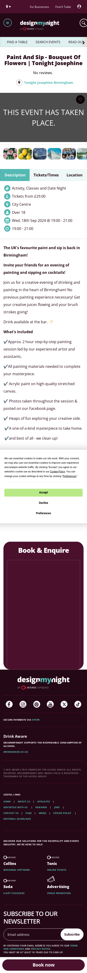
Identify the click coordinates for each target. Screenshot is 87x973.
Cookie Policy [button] (57, 471)
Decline (43, 503)
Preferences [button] (69, 475)
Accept (43, 492)
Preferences (43, 513)
